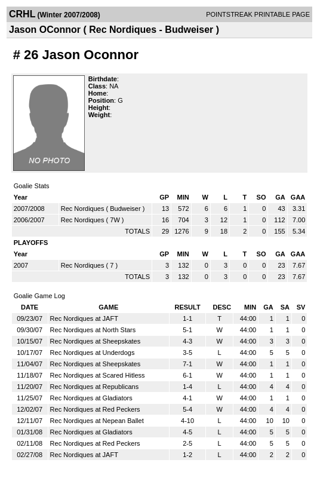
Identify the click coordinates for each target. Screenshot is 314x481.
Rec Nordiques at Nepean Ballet (97, 420)
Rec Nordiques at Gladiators (91, 398)
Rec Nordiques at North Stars (93, 329)
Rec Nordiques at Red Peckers (95, 409)
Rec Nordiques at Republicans (94, 386)
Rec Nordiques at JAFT (84, 318)
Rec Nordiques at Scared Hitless (97, 375)
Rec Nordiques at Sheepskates (95, 341)
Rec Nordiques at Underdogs (92, 352)
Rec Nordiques (82, 208)
